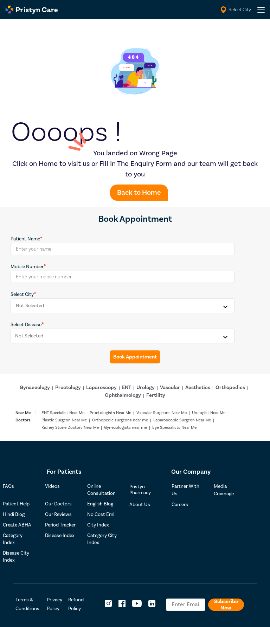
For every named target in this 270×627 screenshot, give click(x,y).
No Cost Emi (100, 514)
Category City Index (102, 539)
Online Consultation (101, 490)
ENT (126, 387)
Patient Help (16, 504)
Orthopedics (230, 387)
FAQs (8, 486)
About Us (139, 505)
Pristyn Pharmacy (140, 490)
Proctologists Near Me (110, 412)
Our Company (191, 472)
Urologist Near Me (208, 412)
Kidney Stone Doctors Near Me (70, 427)
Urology (145, 387)
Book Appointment (135, 357)
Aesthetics (197, 387)
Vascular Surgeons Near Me (161, 412)
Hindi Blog (14, 514)
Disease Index (60, 535)
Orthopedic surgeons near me (120, 420)
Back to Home (139, 192)
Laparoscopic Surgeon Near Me (182, 420)
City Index (98, 525)
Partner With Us (185, 490)
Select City (22, 294)
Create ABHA (17, 525)
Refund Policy (76, 604)
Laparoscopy (101, 387)
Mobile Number (27, 267)
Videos (52, 486)
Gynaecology (35, 387)
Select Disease (26, 325)
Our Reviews (58, 514)
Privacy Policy (54, 604)
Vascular (170, 387)
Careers (180, 505)
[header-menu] (261, 9)
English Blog (100, 504)
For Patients (64, 472)
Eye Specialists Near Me (174, 427)
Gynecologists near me (125, 427)
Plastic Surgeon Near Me (64, 420)
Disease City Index (16, 556)
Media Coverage (224, 490)
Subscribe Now (226, 605)
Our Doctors (58, 504)
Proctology (68, 387)
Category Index (12, 539)
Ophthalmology (123, 395)
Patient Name (25, 239)
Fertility (155, 395)
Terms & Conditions (27, 604)
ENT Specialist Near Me (62, 412)
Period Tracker (60, 525)
